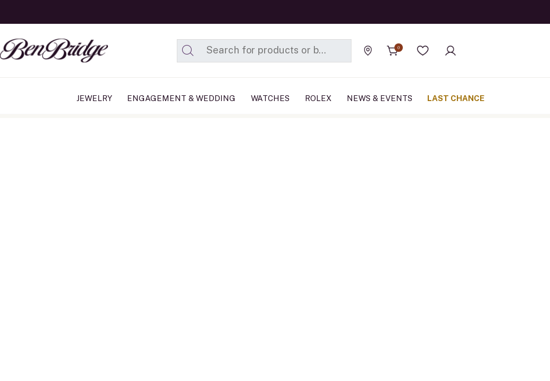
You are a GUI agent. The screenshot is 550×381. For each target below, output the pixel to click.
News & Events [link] (379, 98)
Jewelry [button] (94, 98)
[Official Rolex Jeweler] (502, 50)
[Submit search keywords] (188, 50)
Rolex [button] (318, 98)
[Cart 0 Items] (393, 50)
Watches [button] (270, 98)
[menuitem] (94, 98)
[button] (423, 50)
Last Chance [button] (455, 98)
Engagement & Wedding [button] (181, 98)
